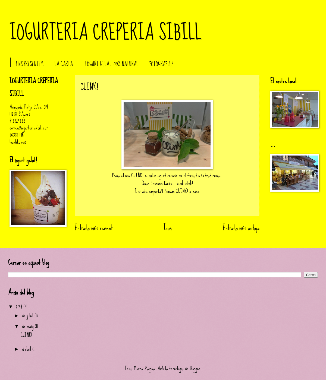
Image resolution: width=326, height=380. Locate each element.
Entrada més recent (94, 228)
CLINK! (26, 335)
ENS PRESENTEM (29, 64)
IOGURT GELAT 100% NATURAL (111, 64)
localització (18, 142)
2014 (19, 306)
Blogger (195, 368)
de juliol (28, 315)
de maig (28, 326)
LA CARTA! (64, 64)
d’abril (27, 349)
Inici (168, 228)
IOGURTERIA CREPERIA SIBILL (106, 32)
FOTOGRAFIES (161, 64)
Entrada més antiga (241, 228)
